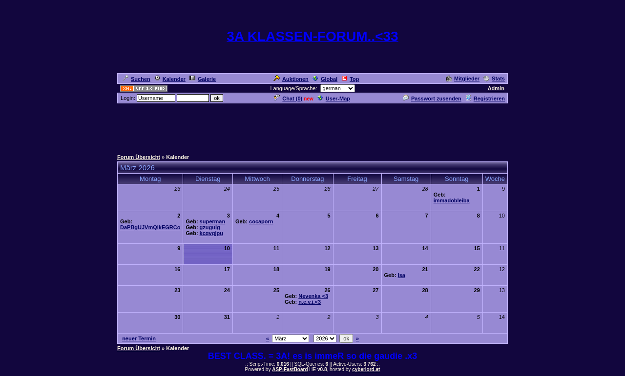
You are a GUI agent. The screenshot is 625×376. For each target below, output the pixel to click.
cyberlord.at (366, 369)
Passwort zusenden (432, 98)
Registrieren (485, 98)
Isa (401, 275)
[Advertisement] (312, 126)
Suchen (136, 79)
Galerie (202, 79)
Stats (494, 78)
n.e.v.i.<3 (309, 302)
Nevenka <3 (313, 296)
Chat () (288, 98)
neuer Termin (139, 338)
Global (324, 79)
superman (213, 221)
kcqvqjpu (211, 233)
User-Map (333, 98)
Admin (496, 88)
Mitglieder (462, 78)
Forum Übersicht (138, 157)
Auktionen (291, 79)
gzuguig (210, 227)
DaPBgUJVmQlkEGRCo (150, 227)
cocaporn (261, 221)
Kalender (170, 79)
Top (350, 79)
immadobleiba (452, 200)
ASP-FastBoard (290, 369)
